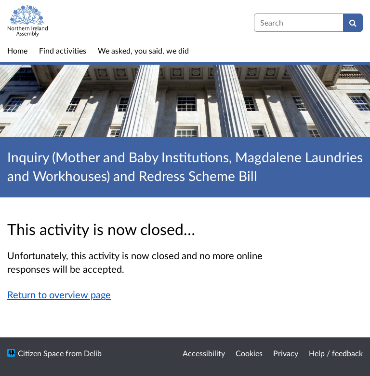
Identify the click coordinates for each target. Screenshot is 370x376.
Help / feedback (336, 353)
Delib (93, 353)
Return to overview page (59, 294)
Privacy (285, 353)
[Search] (353, 23)
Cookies (249, 353)
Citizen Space (41, 353)
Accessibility (204, 353)
